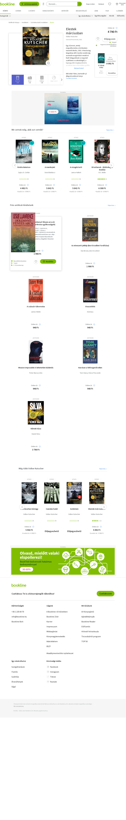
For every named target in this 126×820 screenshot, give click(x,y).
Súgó (14, 686)
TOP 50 (84, 641)
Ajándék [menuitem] (119, 11)
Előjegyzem (109, 38)
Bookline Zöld (52, 616)
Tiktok (51, 676)
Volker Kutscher (29, 514)
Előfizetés (121, 16)
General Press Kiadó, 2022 (74, 39)
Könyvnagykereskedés (56, 636)
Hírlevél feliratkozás (90, 631)
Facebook (52, 666)
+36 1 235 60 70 (18, 611)
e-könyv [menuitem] (32, 11)
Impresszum (52, 626)
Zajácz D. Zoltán (24, 172)
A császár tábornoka (36, 306)
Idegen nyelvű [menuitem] (81, 11)
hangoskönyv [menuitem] (48, 11)
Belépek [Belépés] (101, 4)
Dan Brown (85, 251)
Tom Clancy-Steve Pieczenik (90, 373)
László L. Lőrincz (40, 230)
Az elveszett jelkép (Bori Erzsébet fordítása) (90, 245)
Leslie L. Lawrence (40, 228)
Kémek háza (36, 428)
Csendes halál (52, 509)
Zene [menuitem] (96, 11)
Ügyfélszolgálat (100, 16)
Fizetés (15, 672)
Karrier (49, 621)
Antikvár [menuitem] (64, 11)
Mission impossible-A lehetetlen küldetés (35, 367)
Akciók (111, 16)
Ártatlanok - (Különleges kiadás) (102, 168)
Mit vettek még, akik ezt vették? (27, 129)
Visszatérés (90, 306)
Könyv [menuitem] (5, 11)
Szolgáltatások (18, 667)
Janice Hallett (76, 172)
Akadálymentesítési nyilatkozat (60, 653)
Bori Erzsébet (94, 251)
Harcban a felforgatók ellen (90, 367)
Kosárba (112, 73)
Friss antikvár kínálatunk (21, 205)
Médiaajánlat (52, 631)
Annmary (90, 312)
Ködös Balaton (23, 167)
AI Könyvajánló (29, 4)
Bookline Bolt (17, 621)
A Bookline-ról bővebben (57, 611)
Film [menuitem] (107, 11)
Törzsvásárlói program (91, 636)
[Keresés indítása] (79, 4)
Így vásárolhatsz (85, 16)
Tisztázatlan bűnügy (29, 509)
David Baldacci (50, 172)
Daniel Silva (36, 434)
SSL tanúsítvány (19, 706)
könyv (24, 137)
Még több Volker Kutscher (31, 468)
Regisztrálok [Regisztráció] (90, 4)
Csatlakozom (105, 593)
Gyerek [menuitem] (18, 11)
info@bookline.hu (19, 616)
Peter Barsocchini (35, 373)
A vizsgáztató (76, 167)
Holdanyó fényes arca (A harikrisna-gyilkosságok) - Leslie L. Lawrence (44, 223)
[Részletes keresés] (43, 4)
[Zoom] (48, 63)
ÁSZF (49, 646)
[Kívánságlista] (109, 4)
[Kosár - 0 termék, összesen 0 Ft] (120, 3)
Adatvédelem (52, 641)
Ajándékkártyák (87, 616)
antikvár (37, 213)
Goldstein (74, 509)
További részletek (71, 78)
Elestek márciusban (96, 509)
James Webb (36, 312)
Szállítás (15, 676)
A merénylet (50, 167)
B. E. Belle (102, 172)
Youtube (52, 681)
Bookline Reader (88, 621)
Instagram (53, 671)
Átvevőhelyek (17, 681)
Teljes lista (110, 130)
